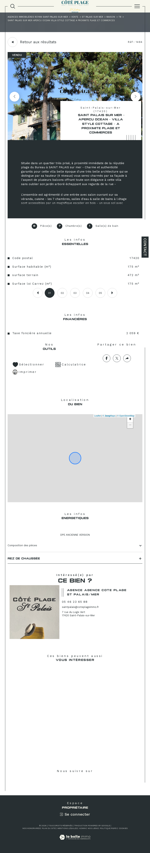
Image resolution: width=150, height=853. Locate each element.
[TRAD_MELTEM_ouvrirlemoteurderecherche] (12, 6)
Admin (82, 828)
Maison (110, 17)
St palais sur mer (92, 17)
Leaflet (97, 416)
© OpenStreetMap (125, 416)
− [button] (130, 425)
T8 (120, 17)
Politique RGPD (108, 828)
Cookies (123, 828)
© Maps (109, 416)
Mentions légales (67, 828)
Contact (145, 247)
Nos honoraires (31, 828)
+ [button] (130, 419)
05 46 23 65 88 (75, 602)
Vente (74, 17)
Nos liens (93, 828)
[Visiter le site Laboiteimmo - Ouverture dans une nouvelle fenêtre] (75, 841)
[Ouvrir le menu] (137, 6)
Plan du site (48, 828)
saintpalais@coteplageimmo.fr (80, 607)
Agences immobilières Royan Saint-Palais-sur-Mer (38, 17)
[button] (135, 97)
